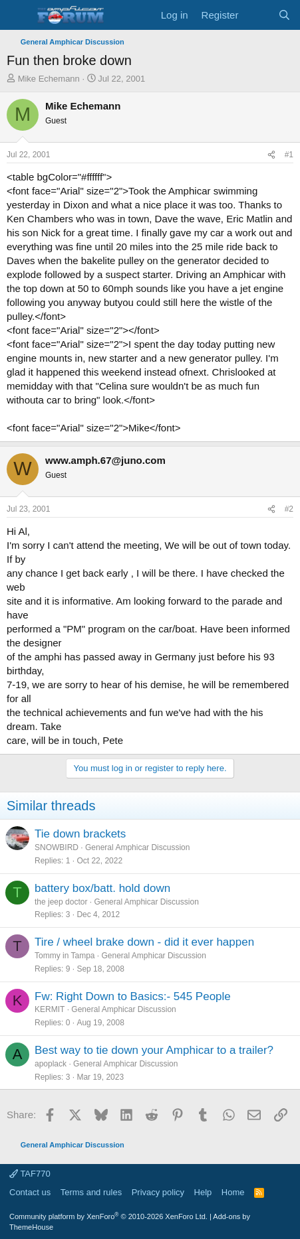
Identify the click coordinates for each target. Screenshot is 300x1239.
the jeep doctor (61, 902)
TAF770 (30, 1174)
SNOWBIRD (56, 847)
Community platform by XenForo (108, 1216)
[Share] (271, 155)
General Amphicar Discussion (137, 847)
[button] (18, 15)
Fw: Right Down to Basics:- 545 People (133, 996)
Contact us (30, 1192)
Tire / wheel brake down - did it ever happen (144, 942)
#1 (289, 154)
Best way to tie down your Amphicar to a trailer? (154, 1050)
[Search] (284, 15)
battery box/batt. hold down (102, 888)
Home (233, 1192)
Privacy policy (158, 1192)
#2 (289, 509)
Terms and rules (91, 1192)
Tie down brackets (80, 834)
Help (203, 1192)
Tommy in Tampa (64, 955)
